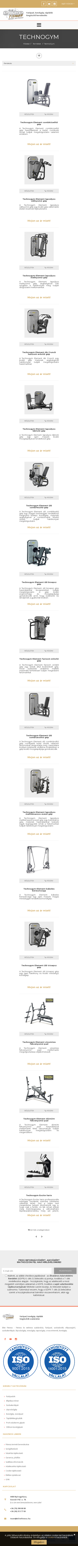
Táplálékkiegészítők (13, 1418)
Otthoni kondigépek (13, 1427)
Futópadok (9, 1396)
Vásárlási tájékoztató (13, 1453)
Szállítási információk (13, 1462)
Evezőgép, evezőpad (13, 1414)
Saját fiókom (67, 4)
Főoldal (26, 44)
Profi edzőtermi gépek (14, 1422)
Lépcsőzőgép (10, 1409)
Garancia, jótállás (12, 1457)
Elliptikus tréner (11, 1401)
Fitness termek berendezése (16, 1444)
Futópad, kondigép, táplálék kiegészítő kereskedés (39, 14)
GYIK (7, 1479)
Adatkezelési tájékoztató (15, 1466)
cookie (51, 1537)
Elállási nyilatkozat (12, 1475)
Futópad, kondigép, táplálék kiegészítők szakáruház (31, 1317)
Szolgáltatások (11, 1449)
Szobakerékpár (11, 1405)
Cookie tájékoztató (12, 1471)
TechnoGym (49, 44)
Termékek (37, 44)
